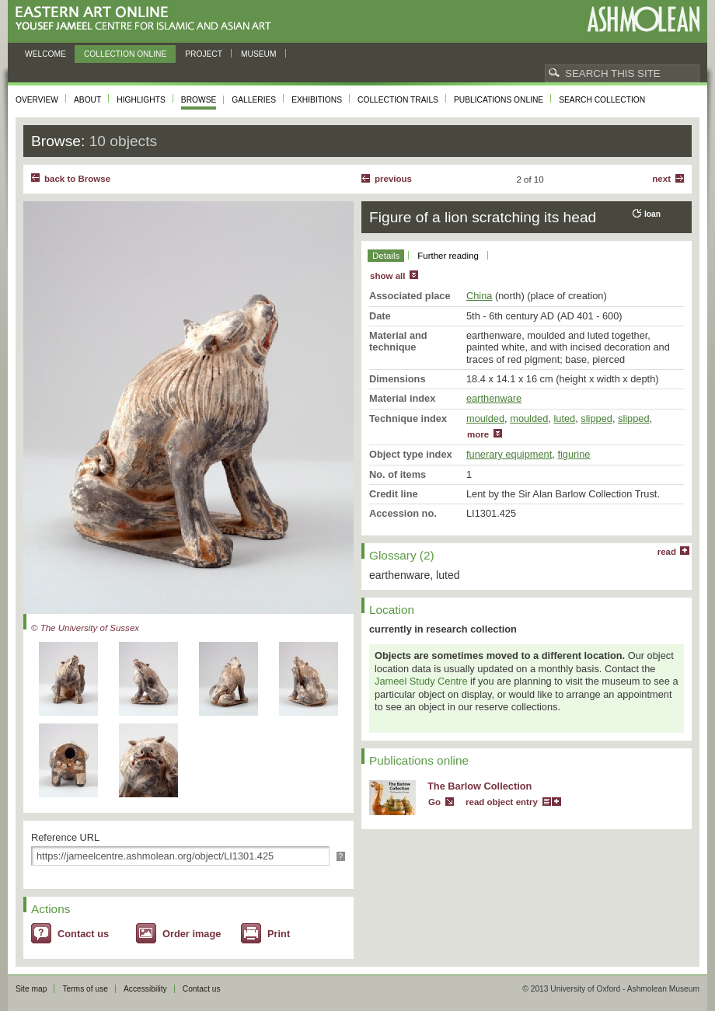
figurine (573, 454)
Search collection (602, 100)
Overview (37, 100)
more (478, 434)
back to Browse (77, 178)
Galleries (254, 100)
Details (385, 255)
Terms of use (85, 989)
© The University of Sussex (85, 628)
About (87, 100)
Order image (191, 934)
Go (434, 802)
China (479, 296)
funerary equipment (509, 454)
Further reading (448, 255)
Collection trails (398, 100)
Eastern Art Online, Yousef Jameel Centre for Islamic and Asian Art (147, 19)
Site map (31, 989)
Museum (259, 54)
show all (387, 276)
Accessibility (145, 989)
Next (661, 178)
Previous (393, 178)
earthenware (493, 398)
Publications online (498, 100)
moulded (485, 418)
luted (564, 418)
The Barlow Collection (479, 786)
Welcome (45, 54)
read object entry (502, 802)
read (666, 551)
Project (203, 54)
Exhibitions (316, 100)
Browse (199, 100)
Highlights (141, 100)
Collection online (125, 54)
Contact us (83, 934)
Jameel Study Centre (421, 681)
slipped (596, 418)
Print (278, 934)
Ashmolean (643, 19)
